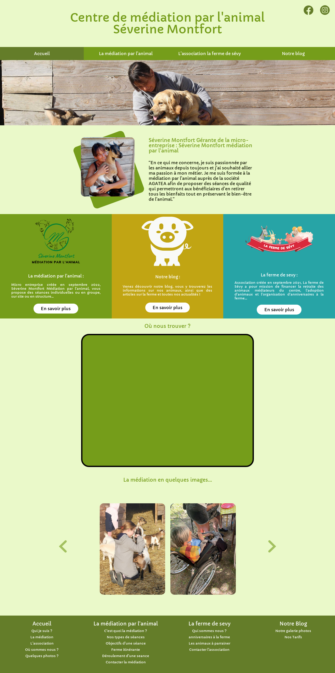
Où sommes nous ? (42, 650)
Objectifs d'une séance (126, 643)
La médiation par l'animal (126, 53)
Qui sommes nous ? (209, 631)
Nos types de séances (126, 637)
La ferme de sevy (209, 624)
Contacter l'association (209, 650)
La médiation (41, 637)
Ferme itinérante (125, 650)
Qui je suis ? (41, 631)
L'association (42, 643)
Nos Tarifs (293, 637)
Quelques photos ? (42, 656)
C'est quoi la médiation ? (125, 631)
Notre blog (293, 53)
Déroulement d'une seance (125, 656)
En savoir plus (56, 308)
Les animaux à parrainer (209, 643)
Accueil (42, 53)
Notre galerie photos (293, 631)
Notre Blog (293, 624)
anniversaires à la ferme (209, 637)
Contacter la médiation (126, 662)
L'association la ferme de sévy (209, 53)
